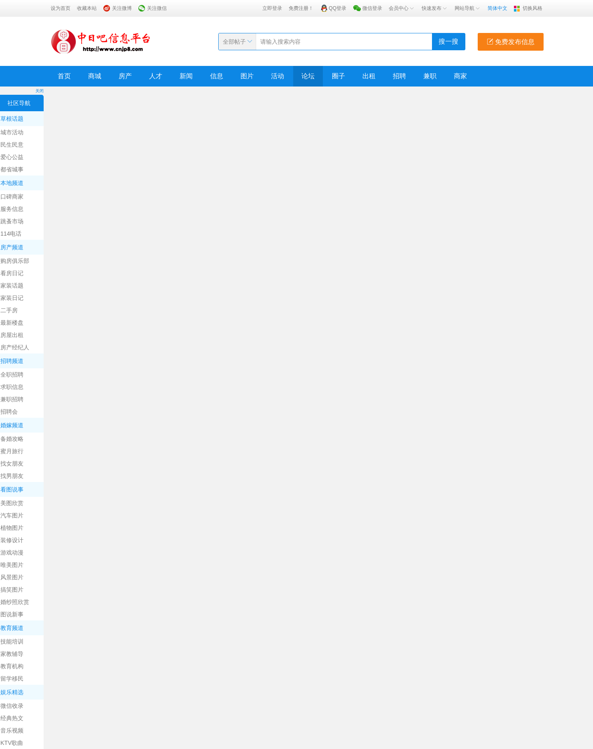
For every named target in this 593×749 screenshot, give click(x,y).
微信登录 (372, 8)
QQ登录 (337, 8)
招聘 (399, 76)
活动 (277, 76)
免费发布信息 (511, 41)
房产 (125, 76)
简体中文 (497, 8)
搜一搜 (448, 41)
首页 (64, 76)
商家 (460, 76)
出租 (369, 76)
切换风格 (532, 8)
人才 (155, 76)
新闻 (186, 76)
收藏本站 (87, 8)
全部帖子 (234, 41)
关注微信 (157, 8)
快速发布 (435, 8)
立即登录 (272, 8)
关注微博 (122, 8)
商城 (94, 76)
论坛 (308, 76)
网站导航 (468, 8)
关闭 (39, 91)
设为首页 (60, 8)
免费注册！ (301, 8)
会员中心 (402, 8)
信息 (216, 76)
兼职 (430, 76)
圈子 (338, 76)
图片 (247, 76)
